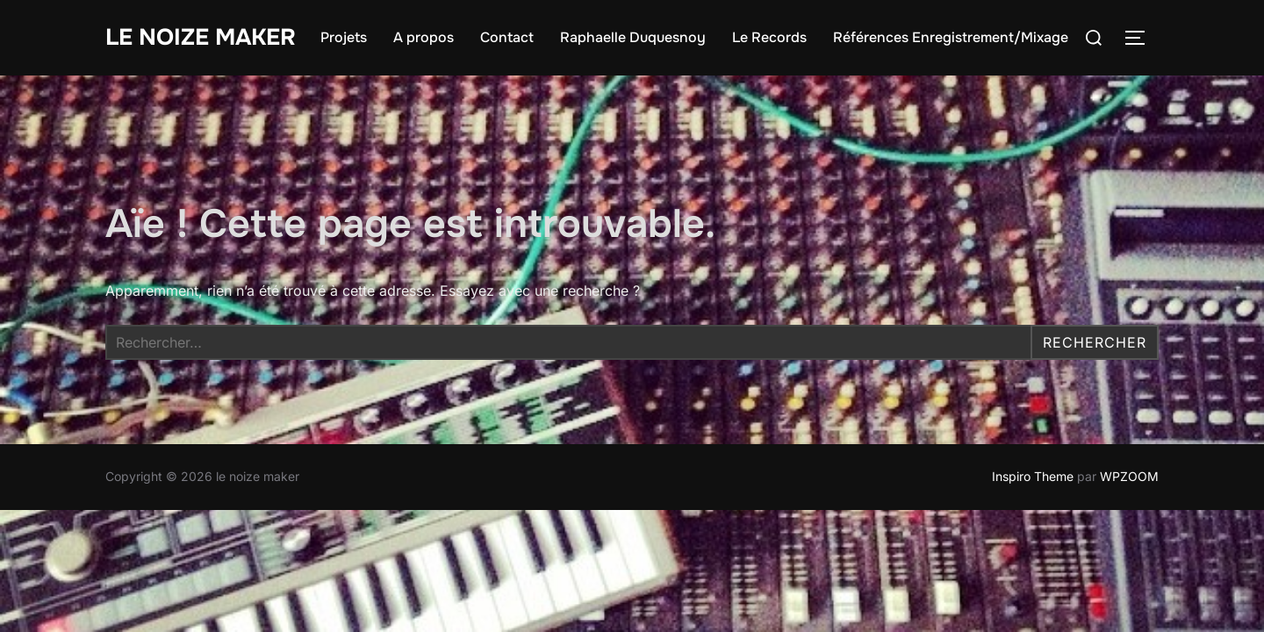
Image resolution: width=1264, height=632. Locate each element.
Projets (343, 37)
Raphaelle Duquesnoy (633, 37)
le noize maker (200, 37)
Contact (507, 37)
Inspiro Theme (1033, 476)
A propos (423, 37)
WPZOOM (1129, 476)
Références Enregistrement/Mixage (950, 37)
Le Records (769, 37)
